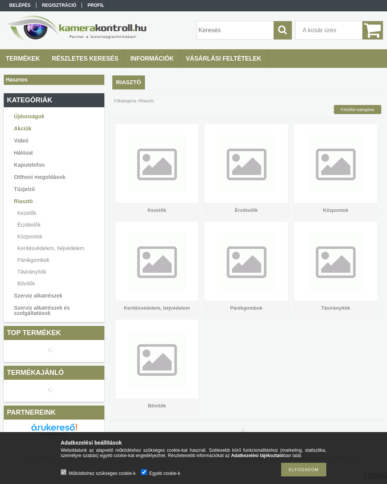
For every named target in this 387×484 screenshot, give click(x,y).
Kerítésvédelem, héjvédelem (50, 248)
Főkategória (125, 101)
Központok (29, 236)
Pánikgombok (33, 260)
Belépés (20, 5)
